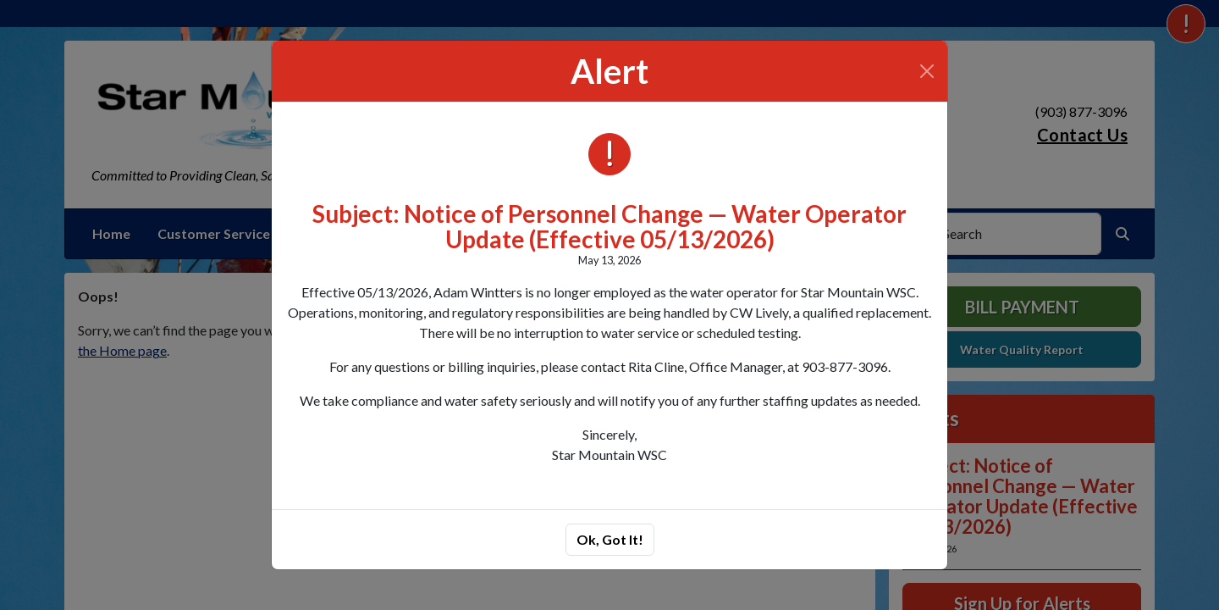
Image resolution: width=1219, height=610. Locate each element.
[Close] (926, 71)
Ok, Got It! (609, 539)
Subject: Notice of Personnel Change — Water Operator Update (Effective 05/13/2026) (609, 226)
